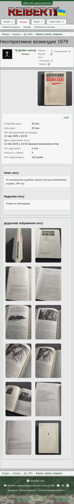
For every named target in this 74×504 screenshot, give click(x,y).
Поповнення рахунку (44, 27)
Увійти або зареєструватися (37, 3)
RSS (67, 485)
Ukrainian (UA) (37, 481)
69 (49, 64)
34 (51, 54)
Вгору (63, 485)
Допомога (12, 490)
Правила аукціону (11, 27)
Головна (58, 485)
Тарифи (27, 27)
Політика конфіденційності (51, 490)
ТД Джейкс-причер (25, 50)
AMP (66, 117)
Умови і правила (27, 490)
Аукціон (23, 22)
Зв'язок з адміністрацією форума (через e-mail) (31, 485)
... (59, 27)
